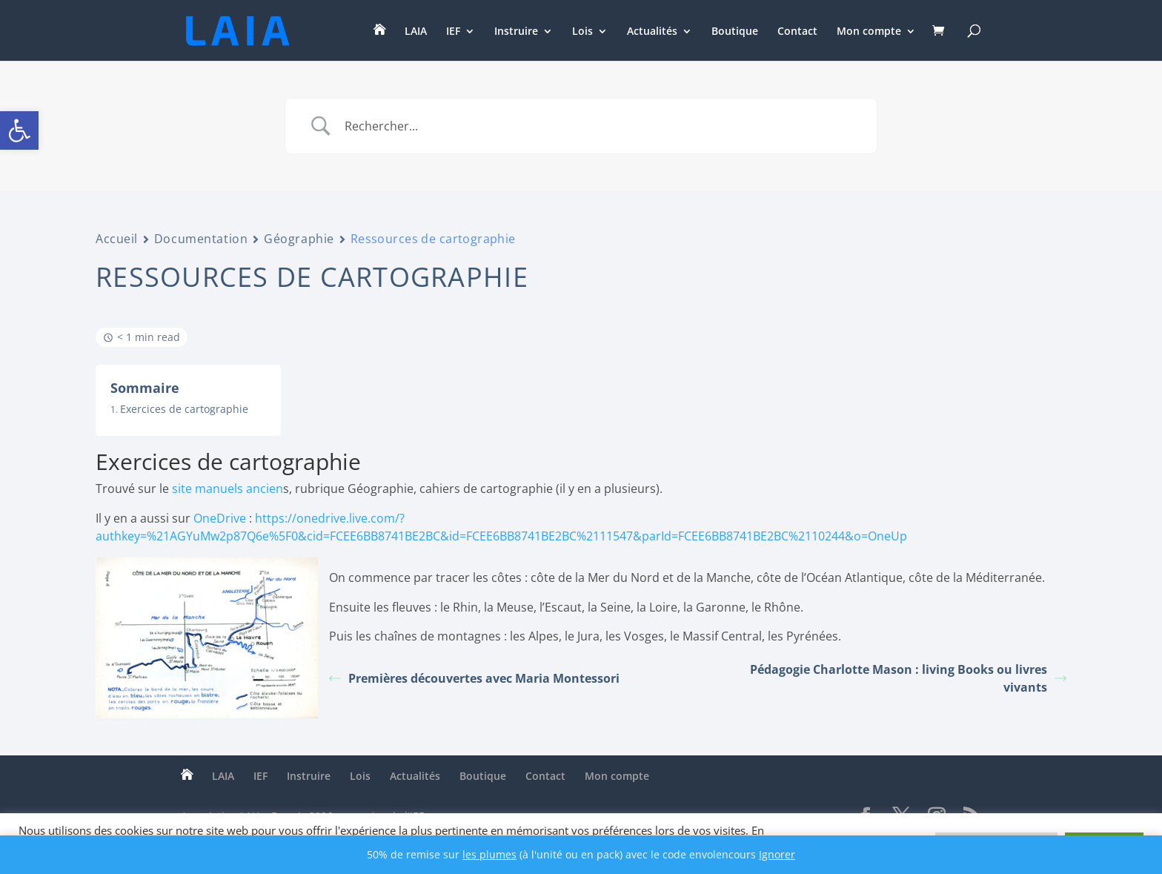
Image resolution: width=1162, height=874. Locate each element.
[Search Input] (599, 126)
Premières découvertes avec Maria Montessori (474, 678)
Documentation (201, 239)
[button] (19, 130)
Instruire (516, 32)
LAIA (416, 32)
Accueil (117, 239)
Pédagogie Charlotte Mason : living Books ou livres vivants (908, 678)
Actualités (652, 32)
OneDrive (219, 518)
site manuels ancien (227, 488)
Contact (797, 32)
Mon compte (869, 32)
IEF (453, 32)
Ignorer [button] (777, 854)
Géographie (299, 239)
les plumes (489, 854)
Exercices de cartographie (184, 409)
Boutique (734, 32)
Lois (582, 32)
